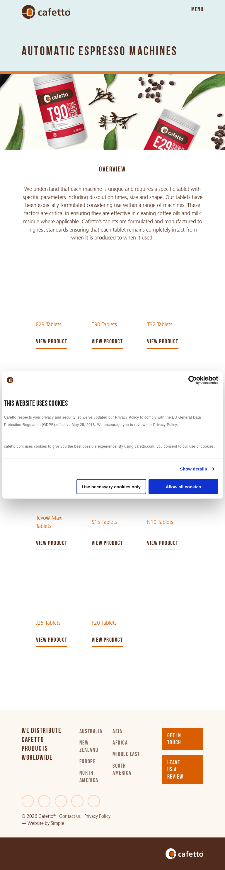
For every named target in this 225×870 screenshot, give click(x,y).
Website (36, 823)
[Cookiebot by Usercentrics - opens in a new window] (192, 380)
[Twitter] (44, 801)
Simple (57, 823)
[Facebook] (28, 801)
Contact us (70, 816)
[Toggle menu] (197, 13)
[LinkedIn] (61, 801)
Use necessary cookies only (111, 486)
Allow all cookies (183, 486)
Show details (193, 468)
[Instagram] (77, 801)
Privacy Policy (97, 816)
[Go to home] (46, 12)
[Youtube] (94, 801)
